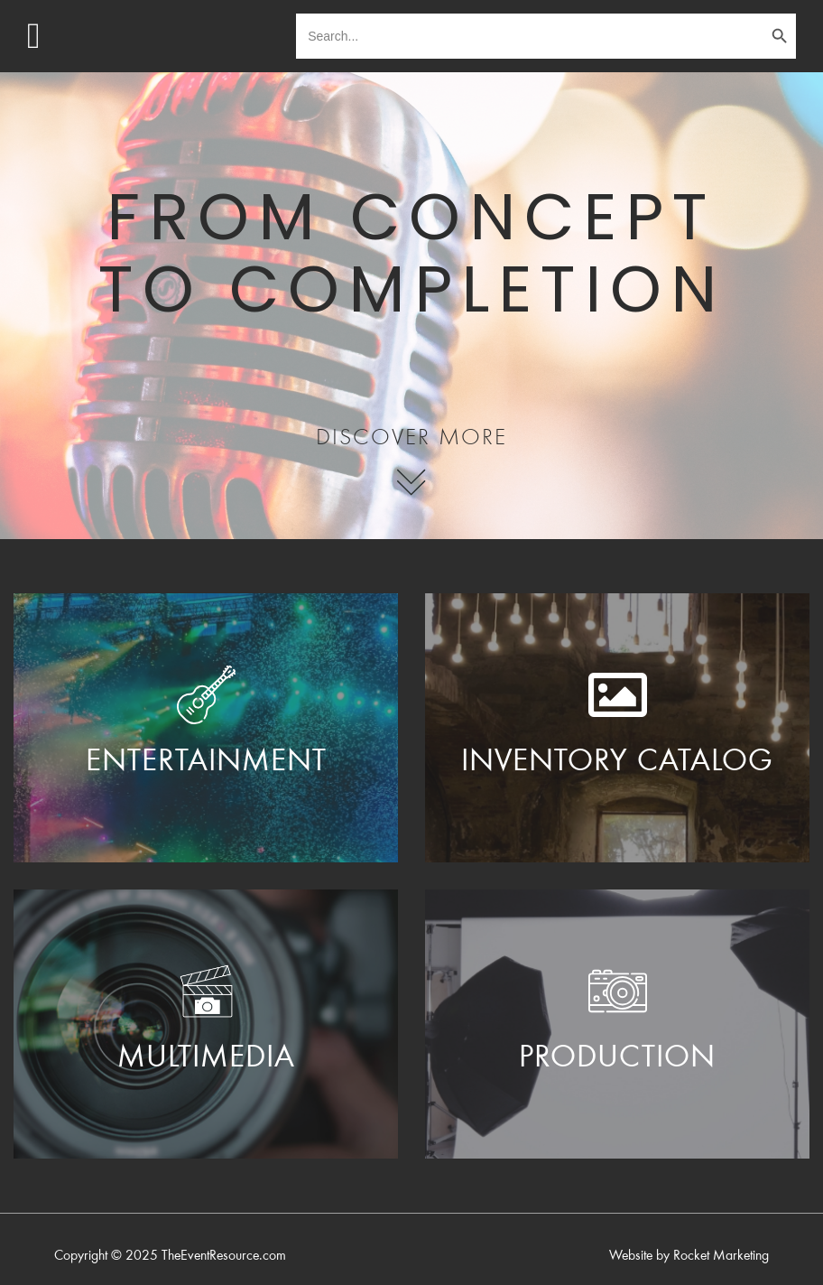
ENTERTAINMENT (206, 763)
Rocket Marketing (721, 1256)
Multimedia (206, 1059)
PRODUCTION (617, 1059)
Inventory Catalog (617, 763)
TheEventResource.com (224, 1256)
